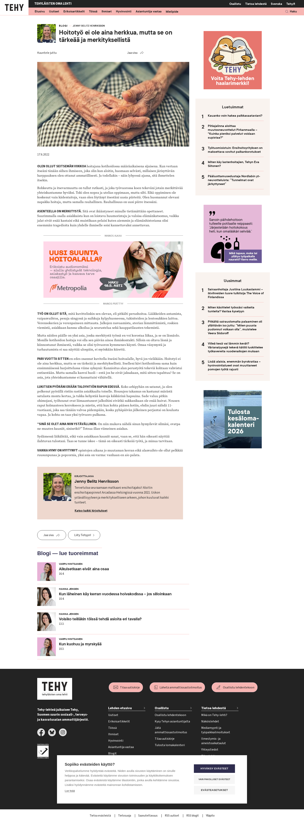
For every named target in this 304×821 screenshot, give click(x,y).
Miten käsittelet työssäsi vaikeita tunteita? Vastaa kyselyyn (231, 309)
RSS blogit (192, 816)
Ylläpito (210, 816)
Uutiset (54, 11)
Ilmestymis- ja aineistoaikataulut (213, 741)
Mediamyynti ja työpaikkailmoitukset (215, 730)
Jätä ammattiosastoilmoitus (171, 730)
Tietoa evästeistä (100, 816)
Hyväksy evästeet (216, 768)
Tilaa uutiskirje (130, 687)
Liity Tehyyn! (82, 535)
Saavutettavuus (148, 816)
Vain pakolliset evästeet (216, 779)
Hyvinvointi (123, 11)
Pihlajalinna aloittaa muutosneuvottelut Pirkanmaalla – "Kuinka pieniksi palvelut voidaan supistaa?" (232, 132)
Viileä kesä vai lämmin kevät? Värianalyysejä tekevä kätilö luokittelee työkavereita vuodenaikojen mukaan (235, 347)
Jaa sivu (132, 53)
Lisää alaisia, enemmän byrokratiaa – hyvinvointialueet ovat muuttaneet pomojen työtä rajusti (234, 365)
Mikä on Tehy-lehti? (214, 715)
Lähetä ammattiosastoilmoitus (181, 687)
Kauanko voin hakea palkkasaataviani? (235, 116)
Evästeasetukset (215, 790)
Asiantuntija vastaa (149, 11)
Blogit (112, 753)
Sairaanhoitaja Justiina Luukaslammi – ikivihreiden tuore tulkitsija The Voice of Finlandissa (236, 293)
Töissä (93, 11)
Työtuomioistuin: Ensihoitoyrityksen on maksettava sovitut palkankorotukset (235, 150)
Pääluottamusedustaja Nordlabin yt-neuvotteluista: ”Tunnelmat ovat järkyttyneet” (234, 180)
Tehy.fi (290, 4)
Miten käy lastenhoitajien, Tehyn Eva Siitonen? (233, 164)
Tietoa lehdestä (256, 4)
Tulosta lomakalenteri (170, 745)
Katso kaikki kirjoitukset (91, 511)
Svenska (276, 4)
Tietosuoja (125, 816)
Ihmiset (107, 11)
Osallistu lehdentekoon (238, 687)
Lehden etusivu (120, 708)
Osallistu (235, 4)
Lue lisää (70, 791)
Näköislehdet (210, 721)
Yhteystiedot (209, 749)
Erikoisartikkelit (74, 11)
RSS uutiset (172, 816)
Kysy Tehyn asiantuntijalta (172, 721)
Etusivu (40, 11)
